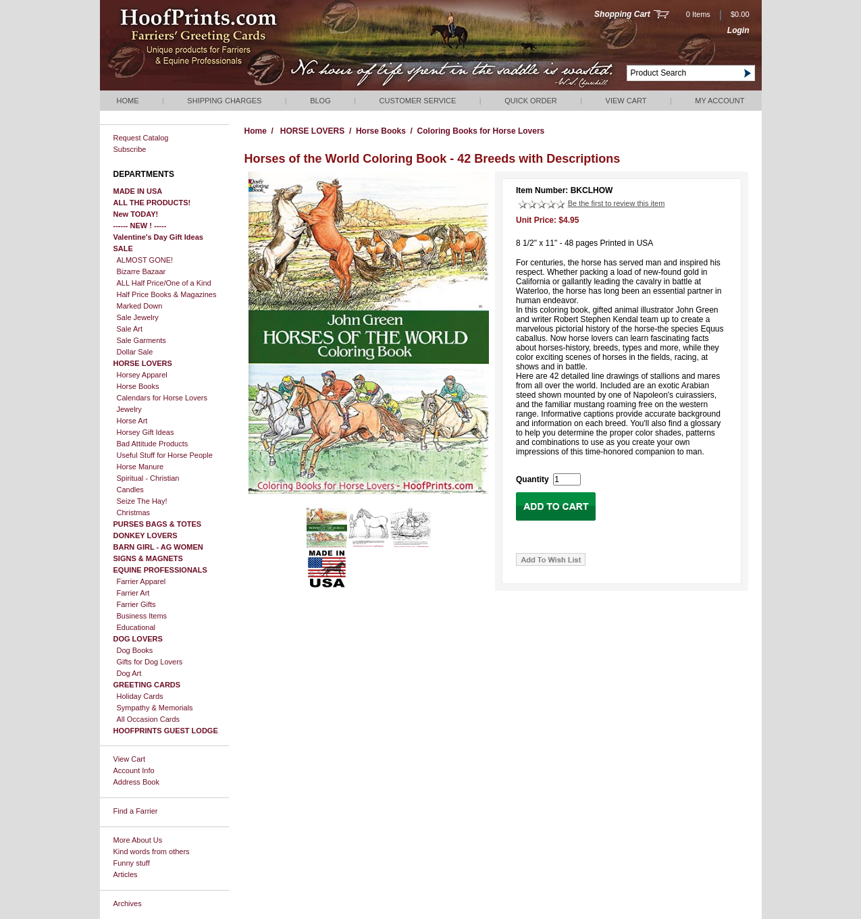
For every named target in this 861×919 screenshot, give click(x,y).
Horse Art (132, 421)
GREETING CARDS (147, 685)
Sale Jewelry (138, 317)
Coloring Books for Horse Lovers (481, 131)
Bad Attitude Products (152, 444)
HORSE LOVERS (142, 363)
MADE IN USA (138, 191)
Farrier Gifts (136, 604)
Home (128, 101)
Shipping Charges (224, 101)
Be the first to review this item (616, 203)
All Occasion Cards (148, 719)
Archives (127, 903)
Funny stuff (131, 863)
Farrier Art (133, 593)
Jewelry (129, 409)
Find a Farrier (135, 811)
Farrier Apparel (141, 581)
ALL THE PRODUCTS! (152, 203)
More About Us (138, 840)
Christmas (134, 512)
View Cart (626, 101)
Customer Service (418, 101)
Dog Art (129, 673)
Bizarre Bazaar (141, 271)
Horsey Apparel (142, 375)
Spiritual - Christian (148, 478)
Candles (130, 489)
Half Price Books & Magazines (167, 294)
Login (738, 30)
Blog (320, 101)
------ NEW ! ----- (140, 225)
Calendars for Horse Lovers (162, 398)
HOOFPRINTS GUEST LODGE (165, 731)
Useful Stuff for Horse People (165, 455)
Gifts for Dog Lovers (150, 662)
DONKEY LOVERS (145, 535)
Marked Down (140, 306)
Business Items (142, 616)
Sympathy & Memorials (155, 708)
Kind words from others (151, 851)
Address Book (136, 782)
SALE (123, 248)
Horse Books (138, 386)
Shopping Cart (622, 14)
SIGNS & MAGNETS (148, 558)
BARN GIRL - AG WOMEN (158, 547)
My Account (719, 101)
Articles (125, 874)
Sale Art (130, 329)
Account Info (134, 770)
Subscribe (130, 149)
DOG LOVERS (138, 639)
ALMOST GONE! (145, 260)
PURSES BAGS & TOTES (157, 524)
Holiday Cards (140, 696)
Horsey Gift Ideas (145, 432)
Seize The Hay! (142, 501)
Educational (136, 627)
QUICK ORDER (530, 101)
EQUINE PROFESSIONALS (160, 570)
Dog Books (135, 650)
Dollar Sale (135, 352)
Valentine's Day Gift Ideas (158, 237)
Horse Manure (140, 467)
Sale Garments (141, 340)
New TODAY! (136, 214)
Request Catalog (141, 138)
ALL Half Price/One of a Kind (164, 283)
